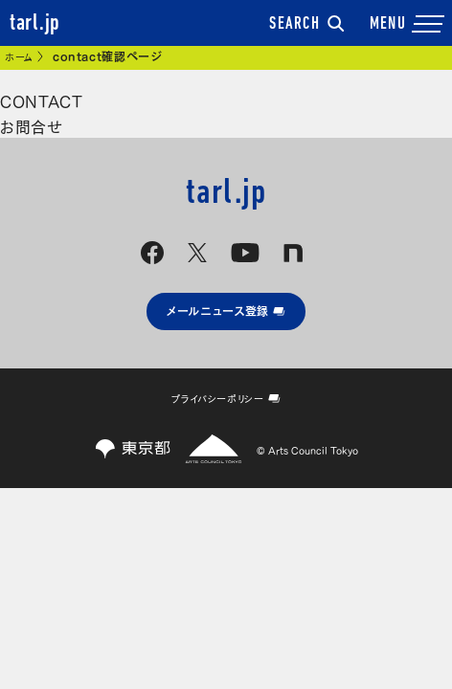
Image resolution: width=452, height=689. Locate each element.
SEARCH (307, 24)
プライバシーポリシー (225, 398)
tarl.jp (35, 23)
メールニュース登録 (226, 310)
